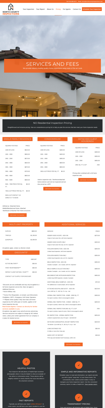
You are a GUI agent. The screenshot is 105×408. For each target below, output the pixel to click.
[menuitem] (28, 9)
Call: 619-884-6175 (71, 1)
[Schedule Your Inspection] (17, 215)
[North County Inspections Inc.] (11, 9)
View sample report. (91, 384)
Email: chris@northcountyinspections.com (90, 1)
